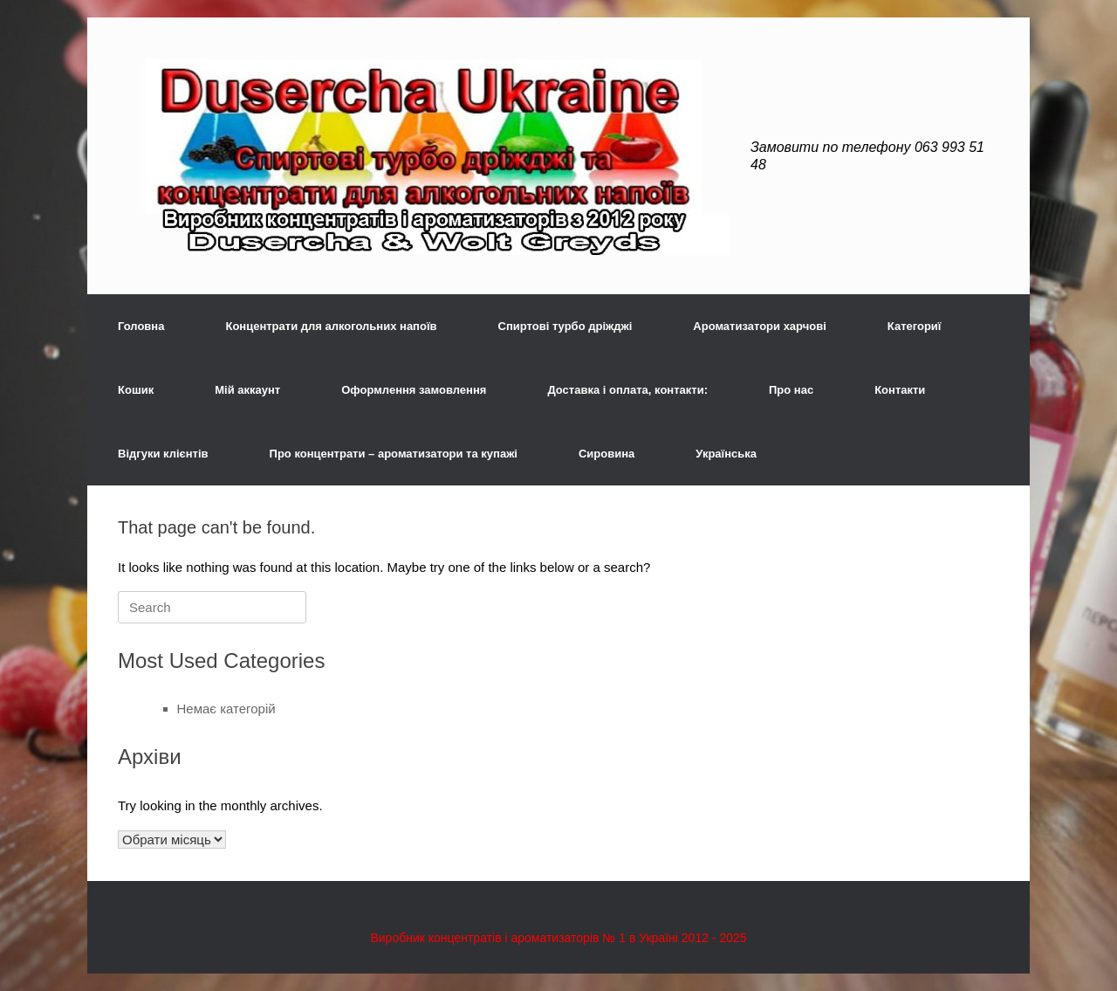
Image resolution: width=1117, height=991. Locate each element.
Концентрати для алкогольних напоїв (330, 326)
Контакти (899, 389)
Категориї (914, 326)
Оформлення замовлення (413, 389)
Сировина (606, 453)
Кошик (136, 389)
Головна (141, 326)
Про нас (791, 389)
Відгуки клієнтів (163, 453)
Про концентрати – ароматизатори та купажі (393, 453)
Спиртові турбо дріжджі (565, 326)
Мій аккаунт (247, 389)
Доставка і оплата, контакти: (627, 389)
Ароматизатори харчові (759, 326)
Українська (726, 453)
